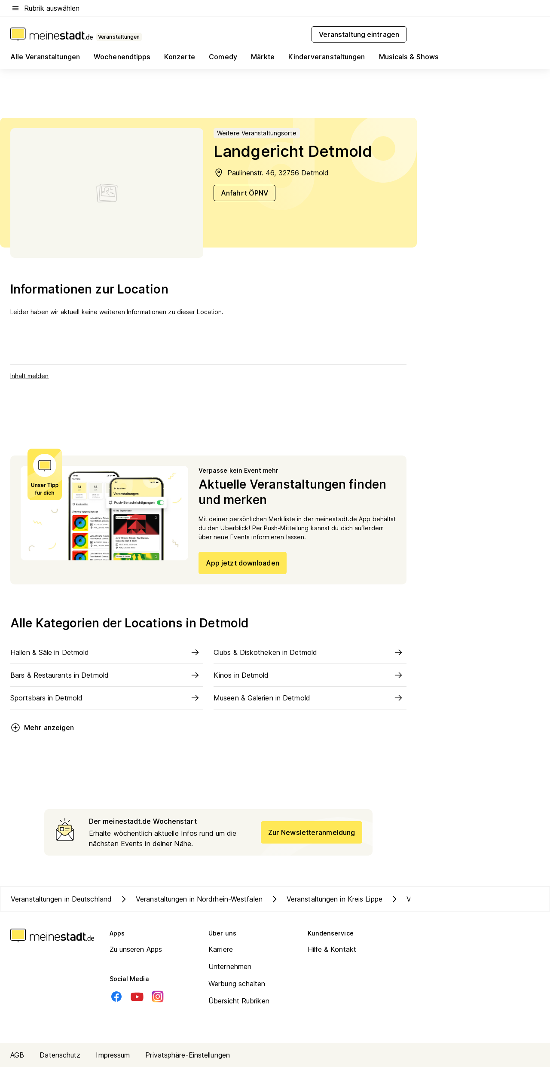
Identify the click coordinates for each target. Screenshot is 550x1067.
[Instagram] (158, 996)
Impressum (113, 1055)
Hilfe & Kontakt (332, 949)
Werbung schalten (237, 983)
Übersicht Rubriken (238, 1001)
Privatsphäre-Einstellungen (187, 1055)
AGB (17, 1055)
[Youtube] (137, 996)
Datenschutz (60, 1055)
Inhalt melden (29, 375)
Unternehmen (229, 966)
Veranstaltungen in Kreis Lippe (325, 899)
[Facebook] (116, 996)
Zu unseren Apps (136, 949)
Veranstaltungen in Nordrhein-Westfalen (191, 899)
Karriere (220, 949)
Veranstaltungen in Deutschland (61, 899)
